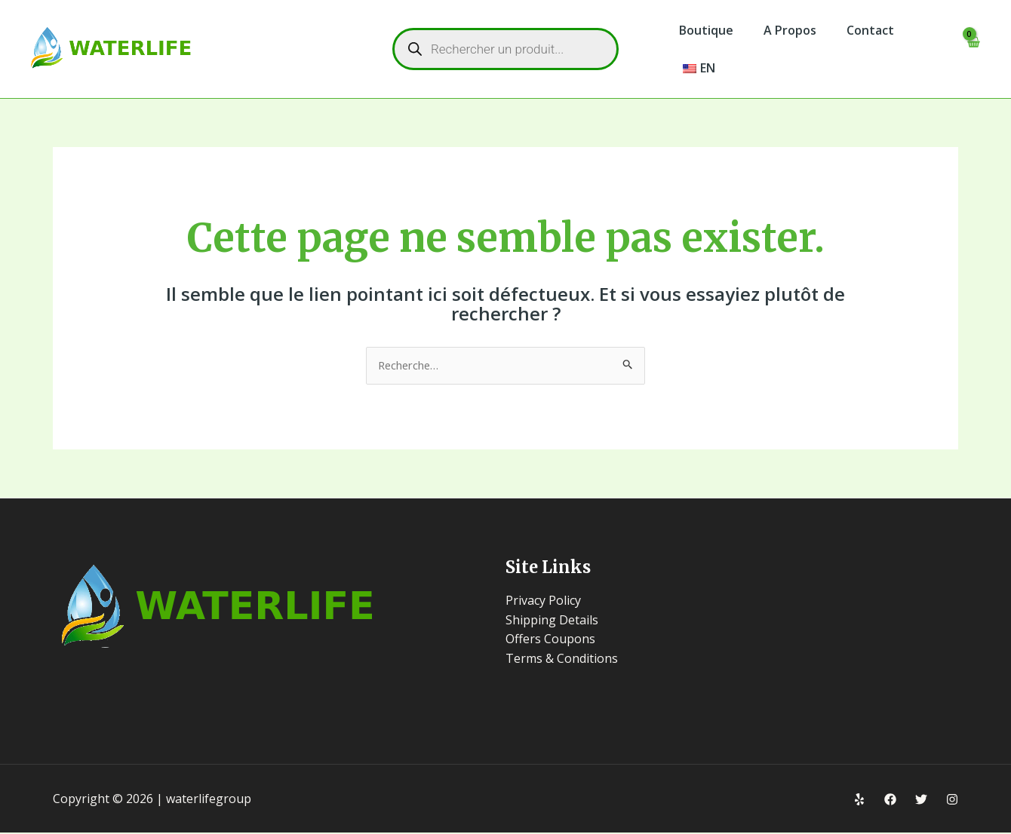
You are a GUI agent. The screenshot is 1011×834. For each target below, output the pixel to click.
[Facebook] (890, 801)
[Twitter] (921, 801)
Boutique (703, 30)
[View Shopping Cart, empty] (972, 49)
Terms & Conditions (562, 660)
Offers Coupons (550, 640)
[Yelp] (859, 801)
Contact (855, 30)
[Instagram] (952, 801)
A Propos (780, 30)
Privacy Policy (543, 601)
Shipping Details (552, 620)
